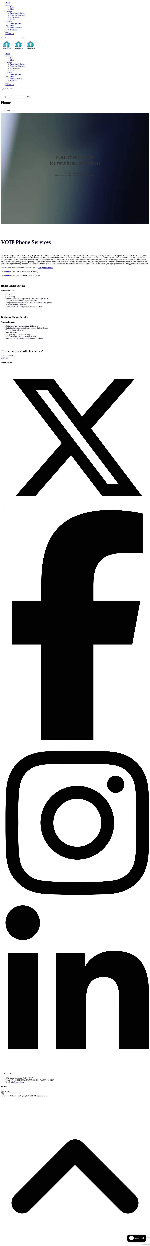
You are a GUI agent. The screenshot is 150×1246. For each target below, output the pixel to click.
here (7, 272)
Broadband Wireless (17, 13)
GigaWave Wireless (17, 15)
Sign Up (8, 21)
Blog (12, 9)
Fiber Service (15, 17)
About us (8, 5)
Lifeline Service (16, 28)
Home (7, 3)
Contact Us (9, 34)
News (12, 7)
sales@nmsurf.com (45, 268)
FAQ (7, 32)
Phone (12, 19)
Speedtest (13, 30)
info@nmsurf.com (17, 1082)
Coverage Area (15, 23)
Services (8, 11)
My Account (10, 25)
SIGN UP (4, 358)
